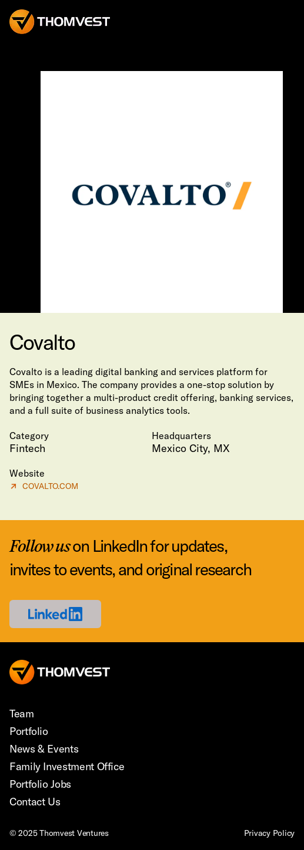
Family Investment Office (66, 766)
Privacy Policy (269, 833)
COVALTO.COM (43, 485)
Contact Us (34, 801)
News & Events (43, 748)
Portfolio (28, 731)
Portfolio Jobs (40, 784)
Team (21, 713)
